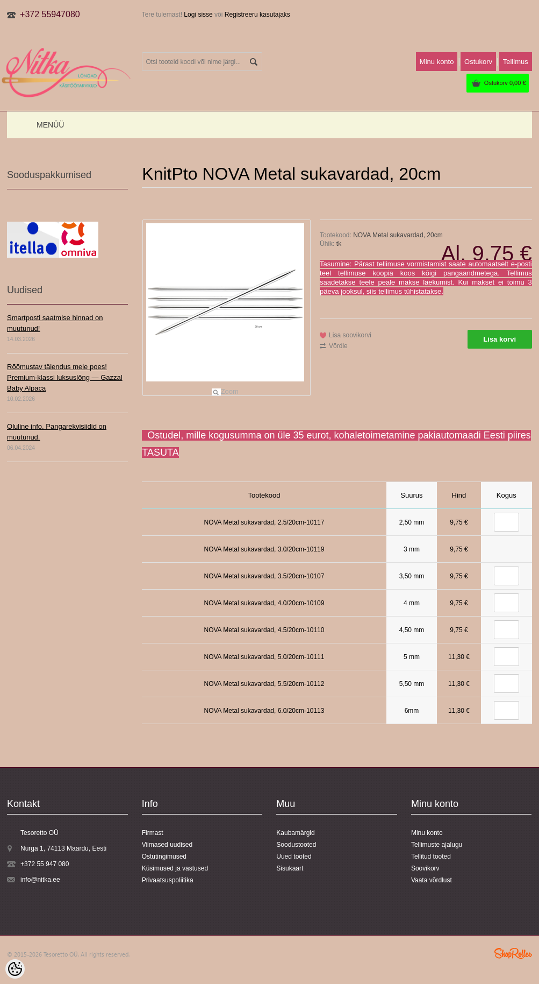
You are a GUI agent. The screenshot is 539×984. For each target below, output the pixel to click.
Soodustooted (296, 844)
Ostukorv (505, 83)
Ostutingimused (164, 856)
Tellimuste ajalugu (436, 844)
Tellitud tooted (431, 856)
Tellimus (515, 62)
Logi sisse (198, 14)
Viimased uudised (167, 844)
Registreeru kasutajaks (257, 14)
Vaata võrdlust (431, 880)
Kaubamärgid (295, 833)
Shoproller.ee (513, 953)
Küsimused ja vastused (175, 868)
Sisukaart (289, 868)
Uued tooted (293, 856)
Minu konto (437, 62)
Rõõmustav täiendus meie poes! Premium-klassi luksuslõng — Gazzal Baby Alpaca (65, 377)
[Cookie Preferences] (15, 969)
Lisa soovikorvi (350, 335)
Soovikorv (425, 868)
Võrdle (338, 346)
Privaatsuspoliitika (167, 880)
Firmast (152, 833)
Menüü (50, 125)
